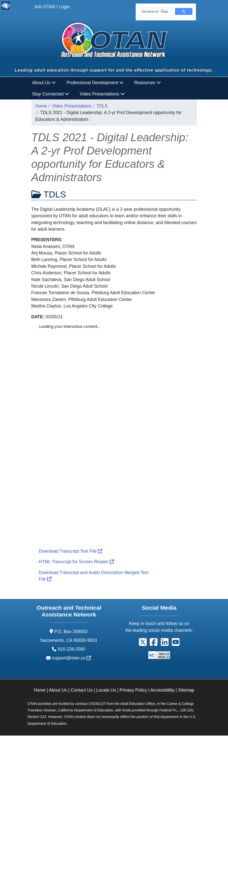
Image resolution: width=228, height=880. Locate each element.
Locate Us (106, 690)
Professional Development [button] (95, 82)
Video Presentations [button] (102, 93)
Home (41, 106)
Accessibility (162, 690)
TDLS (102, 106)
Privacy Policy (133, 690)
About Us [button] (44, 82)
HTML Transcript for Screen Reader (76, 561)
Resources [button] (147, 82)
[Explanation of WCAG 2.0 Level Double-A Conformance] (159, 654)
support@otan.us (71, 657)
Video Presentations (71, 106)
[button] (143, 643)
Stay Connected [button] (50, 93)
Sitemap (186, 690)
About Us (58, 690)
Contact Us (82, 690)
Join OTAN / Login (51, 6)
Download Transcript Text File (70, 551)
